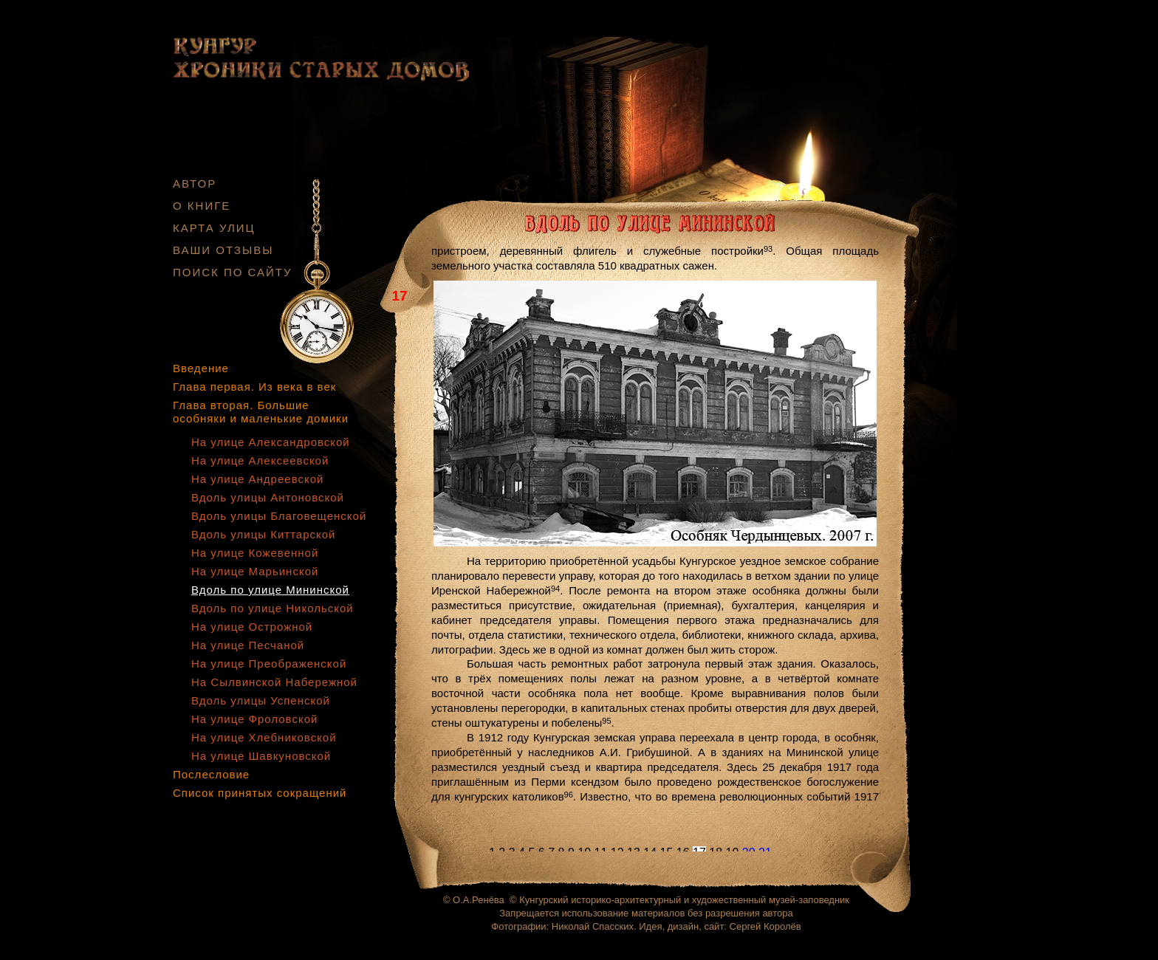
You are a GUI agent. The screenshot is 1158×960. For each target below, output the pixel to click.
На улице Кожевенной (254, 552)
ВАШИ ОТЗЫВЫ (223, 250)
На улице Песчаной (247, 645)
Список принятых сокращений (259, 792)
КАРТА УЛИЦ (214, 228)
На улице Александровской (270, 442)
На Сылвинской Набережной (274, 682)
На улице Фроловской (254, 719)
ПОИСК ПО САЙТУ (232, 272)
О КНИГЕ (201, 205)
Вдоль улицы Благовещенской (278, 516)
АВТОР (194, 183)
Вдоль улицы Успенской (260, 700)
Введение (201, 368)
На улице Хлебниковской (264, 737)
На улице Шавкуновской (261, 756)
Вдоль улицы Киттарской (263, 534)
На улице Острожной (251, 626)
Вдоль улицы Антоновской (267, 497)
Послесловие (211, 774)
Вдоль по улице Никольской (272, 608)
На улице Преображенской (268, 663)
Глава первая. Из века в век (254, 386)
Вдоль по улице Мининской (270, 589)
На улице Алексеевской (260, 460)
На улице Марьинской (254, 571)
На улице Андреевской (257, 479)
